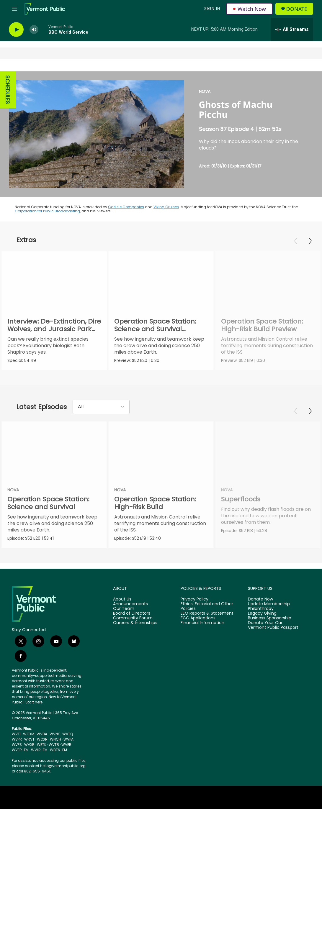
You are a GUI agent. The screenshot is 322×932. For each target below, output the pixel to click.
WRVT (29, 739)
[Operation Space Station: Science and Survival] (54, 451)
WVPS (17, 745)
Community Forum (133, 618)
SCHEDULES (7, 90)
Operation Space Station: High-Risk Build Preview (277, 325)
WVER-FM (20, 750)
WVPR (17, 739)
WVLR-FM (39, 750)
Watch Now (249, 8)
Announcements (130, 604)
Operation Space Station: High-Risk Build (160, 503)
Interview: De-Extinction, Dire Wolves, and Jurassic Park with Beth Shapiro (54, 329)
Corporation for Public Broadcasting (47, 211)
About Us (122, 600)
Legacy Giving (262, 614)
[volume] (34, 29)
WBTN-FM (58, 750)
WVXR (29, 745)
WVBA (42, 734)
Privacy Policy (194, 600)
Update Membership (269, 604)
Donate (296, 9)
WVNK (55, 734)
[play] (16, 29)
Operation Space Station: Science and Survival (48, 503)
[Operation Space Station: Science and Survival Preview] (165, 281)
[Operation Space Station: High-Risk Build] (165, 451)
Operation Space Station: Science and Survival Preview (159, 329)
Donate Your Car (265, 623)
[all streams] (292, 29)
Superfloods (236, 499)
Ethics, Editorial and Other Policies (207, 607)
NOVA (204, 91)
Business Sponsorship (269, 618)
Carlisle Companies (126, 206)
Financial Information (202, 623)
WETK (41, 745)
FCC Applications (198, 618)
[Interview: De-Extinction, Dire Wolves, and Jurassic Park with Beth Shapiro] (54, 281)
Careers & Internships (135, 623)
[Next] (310, 241)
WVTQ (67, 734)
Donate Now (260, 600)
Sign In (212, 9)
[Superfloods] (264, 451)
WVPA (68, 739)
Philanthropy (261, 609)
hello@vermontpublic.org (63, 766)
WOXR (42, 739)
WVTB (54, 745)
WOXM (28, 734)
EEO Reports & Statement (207, 614)
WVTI (16, 734)
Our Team (123, 609)
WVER (66, 745)
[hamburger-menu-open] (14, 9)
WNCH (55, 739)
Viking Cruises (166, 206)
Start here (34, 702)
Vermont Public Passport (273, 628)
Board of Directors (131, 614)
